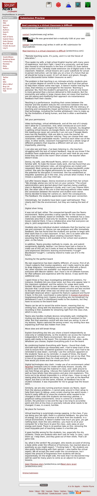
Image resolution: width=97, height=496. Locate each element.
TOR (4, 91)
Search (5, 32)
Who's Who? (8, 84)
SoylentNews (9, 7)
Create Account (9, 46)
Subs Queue (8, 41)
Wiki (4, 82)
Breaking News (9, 59)
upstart (26, 34)
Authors (6, 30)
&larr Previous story (34, 464)
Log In (5, 48)
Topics (5, 28)
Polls (4, 34)
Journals (6, 25)
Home (31, 491)
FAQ (4, 23)
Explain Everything (80, 295)
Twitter (5, 77)
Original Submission (30, 473)
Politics (5, 68)
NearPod (29, 367)
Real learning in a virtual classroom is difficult (44, 51)
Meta (5, 66)
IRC (4, 80)
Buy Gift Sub (8, 44)
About (5, 21)
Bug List (6, 86)
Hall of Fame (8, 37)
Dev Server (7, 89)
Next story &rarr (69, 464)
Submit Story (8, 39)
